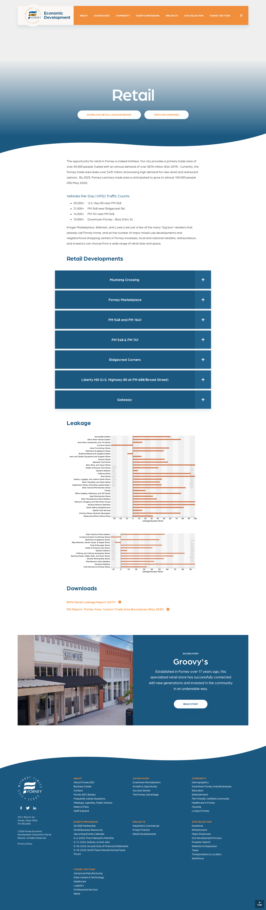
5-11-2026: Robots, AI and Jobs (92, 841)
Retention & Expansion (204, 846)
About (84, 15)
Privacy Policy (25, 843)
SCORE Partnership (85, 825)
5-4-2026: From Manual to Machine (94, 837)
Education (197, 790)
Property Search (201, 841)
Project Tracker (141, 829)
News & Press (81, 806)
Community (123, 15)
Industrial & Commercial (146, 825)
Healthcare (80, 881)
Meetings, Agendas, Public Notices (93, 802)
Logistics (79, 885)
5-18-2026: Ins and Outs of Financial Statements (101, 846)
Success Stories (141, 790)
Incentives (197, 825)
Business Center (82, 786)
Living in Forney (200, 810)
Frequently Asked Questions (89, 798)
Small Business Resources (88, 829)
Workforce (198, 858)
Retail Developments (144, 833)
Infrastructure (199, 829)
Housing (196, 806)
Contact (78, 790)
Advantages (102, 15)
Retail (77, 893)
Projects (172, 15)
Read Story (190, 703)
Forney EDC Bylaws (85, 794)
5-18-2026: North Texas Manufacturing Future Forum (99, 851)
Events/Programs (148, 15)
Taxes (195, 850)
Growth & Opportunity (145, 786)
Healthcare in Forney (203, 802)
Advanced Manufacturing (88, 873)
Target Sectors (220, 15)
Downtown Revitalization (147, 782)
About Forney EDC (84, 782)
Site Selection (193, 15)
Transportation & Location (206, 854)
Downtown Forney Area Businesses (211, 786)
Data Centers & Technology (89, 877)
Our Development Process (207, 837)
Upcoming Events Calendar (89, 833)
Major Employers (201, 833)
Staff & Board (81, 810)
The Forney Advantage (146, 794)
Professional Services (86, 889)
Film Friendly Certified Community (210, 798)
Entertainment (200, 794)
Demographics (200, 782)
